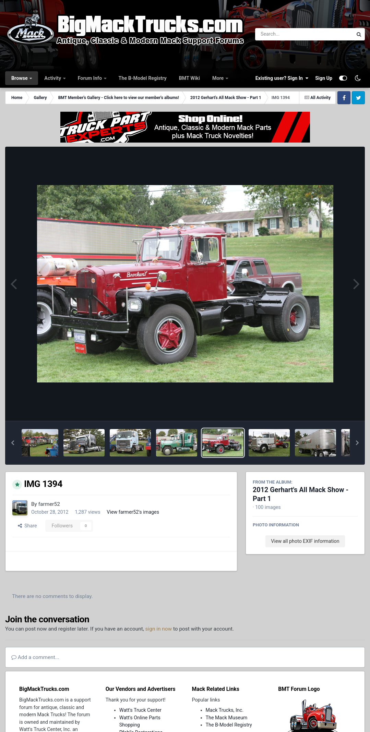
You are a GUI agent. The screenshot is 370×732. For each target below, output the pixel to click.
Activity (53, 78)
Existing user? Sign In (281, 78)
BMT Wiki (189, 78)
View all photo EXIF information (305, 541)
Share (27, 525)
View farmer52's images (133, 512)
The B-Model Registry (143, 78)
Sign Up (323, 78)
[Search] (285, 34)
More (218, 78)
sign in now (158, 629)
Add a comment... (35, 657)
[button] (12, 442)
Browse (20, 78)
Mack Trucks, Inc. (225, 710)
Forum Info (90, 78)
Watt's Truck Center (140, 710)
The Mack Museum (227, 717)
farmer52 (49, 504)
